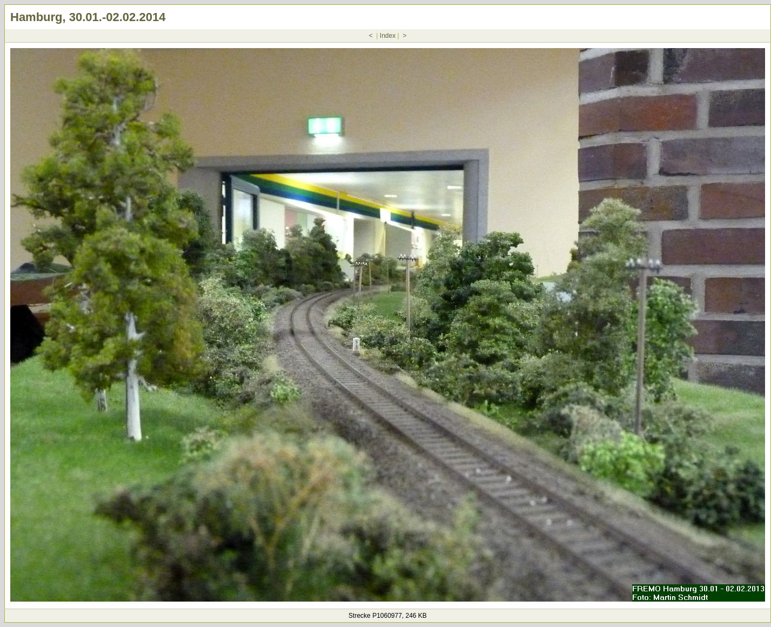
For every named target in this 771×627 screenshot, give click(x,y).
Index (387, 35)
